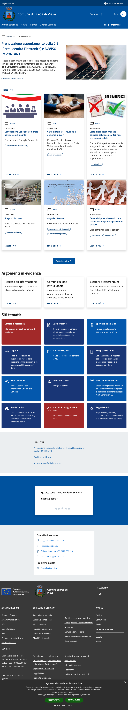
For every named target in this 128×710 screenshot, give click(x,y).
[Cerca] (123, 14)
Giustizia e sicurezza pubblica (77, 618)
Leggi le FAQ (38, 673)
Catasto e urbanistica (42, 633)
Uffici (4, 624)
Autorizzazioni (71, 640)
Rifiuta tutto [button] (74, 700)
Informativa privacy (73, 665)
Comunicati (101, 619)
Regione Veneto (8, 3)
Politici (4, 633)
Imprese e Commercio (42, 628)
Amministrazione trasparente (77, 656)
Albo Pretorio (70, 660)
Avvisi (9, 36)
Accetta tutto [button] (54, 700)
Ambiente (69, 627)
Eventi (99, 641)
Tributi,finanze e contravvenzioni (79, 622)
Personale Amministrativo (13, 637)
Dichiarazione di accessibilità (77, 674)
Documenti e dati (9, 642)
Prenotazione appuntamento (45, 656)
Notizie (10, 123)
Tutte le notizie (64, 261)
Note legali (69, 669)
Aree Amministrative (11, 619)
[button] (64, 705)
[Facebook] (100, 14)
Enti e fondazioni (9, 628)
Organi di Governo (9, 615)
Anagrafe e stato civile (42, 615)
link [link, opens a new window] (88, 695)
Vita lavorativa (39, 624)
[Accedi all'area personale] (113, 3)
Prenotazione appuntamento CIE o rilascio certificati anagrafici (47, 662)
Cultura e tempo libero (42, 619)
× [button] (125, 682)
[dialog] (64, 695)
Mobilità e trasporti (41, 637)
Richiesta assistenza (42, 677)
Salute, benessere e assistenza (78, 636)
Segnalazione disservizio (43, 668)
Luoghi (99, 636)
